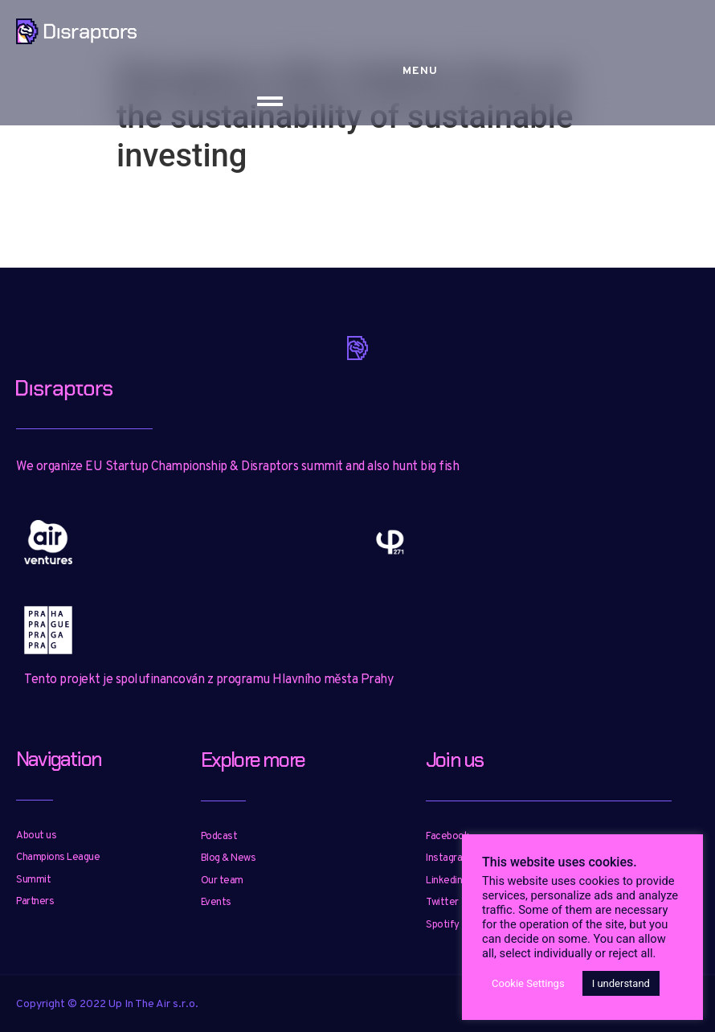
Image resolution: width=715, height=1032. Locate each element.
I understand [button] (621, 983)
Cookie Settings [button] (528, 983)
